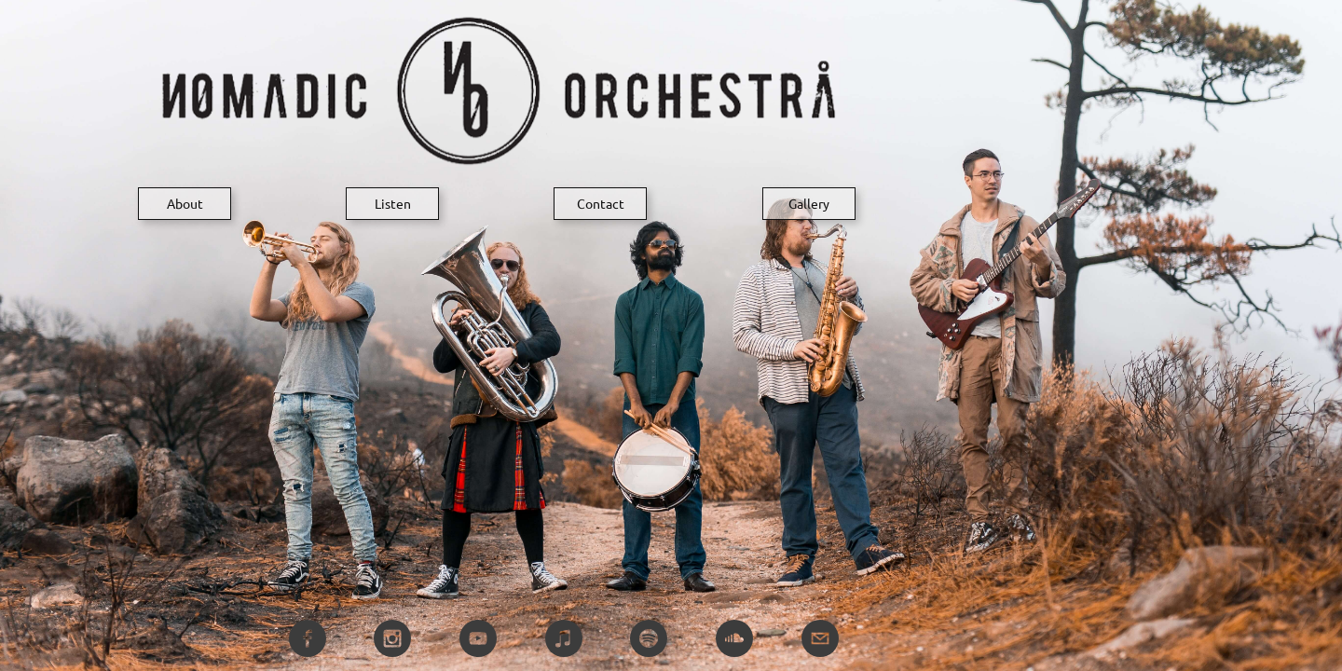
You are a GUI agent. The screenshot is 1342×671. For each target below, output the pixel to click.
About (185, 203)
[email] (820, 638)
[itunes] (563, 638)
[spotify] (648, 638)
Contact (600, 203)
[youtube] (478, 638)
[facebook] (307, 638)
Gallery (808, 203)
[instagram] (392, 638)
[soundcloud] (734, 638)
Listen (393, 203)
